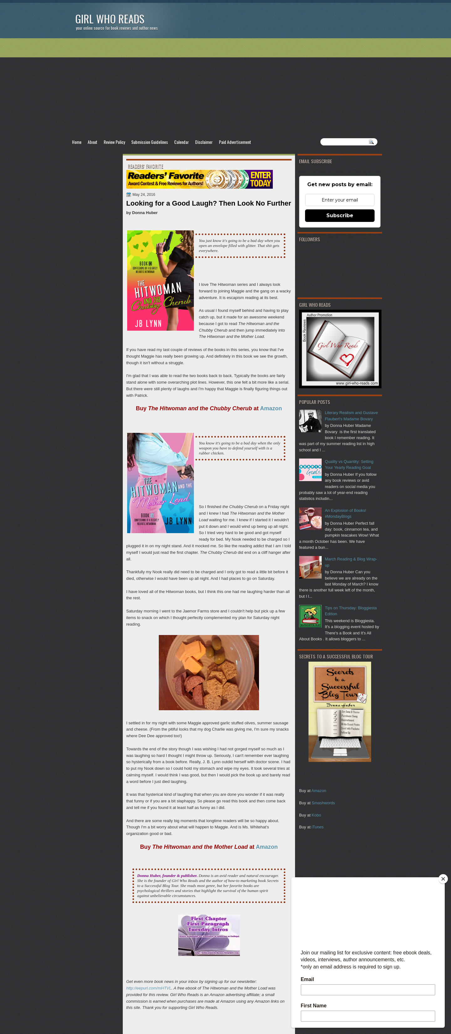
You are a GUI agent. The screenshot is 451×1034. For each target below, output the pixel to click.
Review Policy (114, 142)
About (92, 142)
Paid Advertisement (235, 142)
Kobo (316, 815)
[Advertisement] (225, 88)
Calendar (181, 142)
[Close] (443, 879)
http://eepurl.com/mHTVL (149, 988)
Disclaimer (204, 142)
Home (76, 142)
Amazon (318, 790)
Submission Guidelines (149, 142)
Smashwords (323, 802)
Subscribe (339, 215)
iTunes (318, 827)
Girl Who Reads (109, 19)
